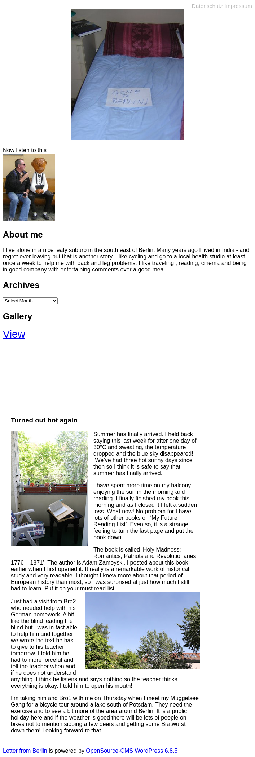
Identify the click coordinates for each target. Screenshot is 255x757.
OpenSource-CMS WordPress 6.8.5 (131, 751)
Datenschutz (207, 6)
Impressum (238, 6)
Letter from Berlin (25, 751)
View (14, 334)
